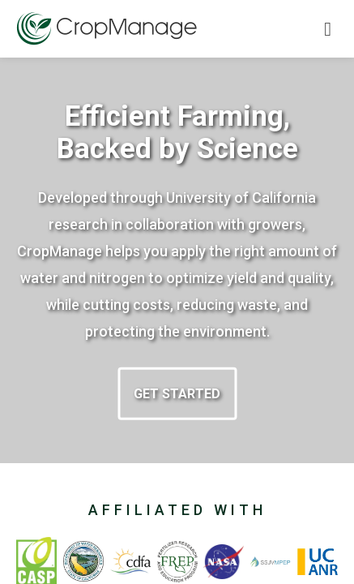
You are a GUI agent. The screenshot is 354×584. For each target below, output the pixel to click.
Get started (177, 394)
